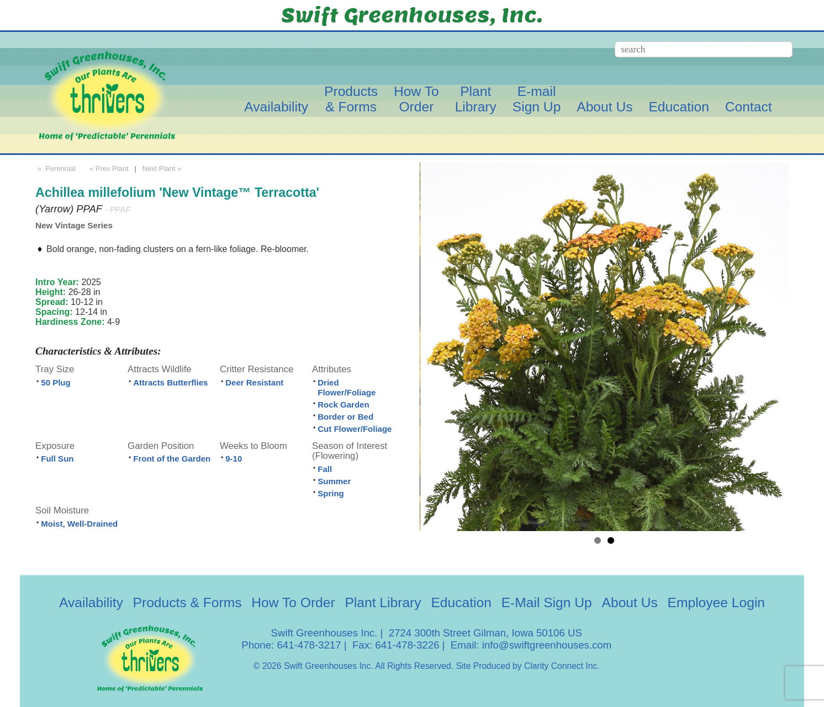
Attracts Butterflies (170, 382)
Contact (748, 106)
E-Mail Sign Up (546, 602)
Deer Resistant (254, 382)
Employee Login (716, 602)
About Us (604, 106)
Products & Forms (187, 602)
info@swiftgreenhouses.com (546, 645)
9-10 (233, 458)
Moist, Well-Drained (79, 523)
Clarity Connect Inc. (562, 666)
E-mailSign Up (537, 99)
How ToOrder (416, 99)
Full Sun (57, 458)
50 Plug (55, 382)
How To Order (293, 602)
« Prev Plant (107, 168)
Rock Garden (343, 404)
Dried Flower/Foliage (347, 387)
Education (678, 106)
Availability (276, 106)
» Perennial (55, 168)
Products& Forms (351, 99)
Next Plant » (162, 168)
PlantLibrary (475, 99)
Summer (334, 481)
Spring (331, 493)
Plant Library (383, 602)
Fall (325, 469)
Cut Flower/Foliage (355, 428)
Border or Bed (345, 416)
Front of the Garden (171, 458)
